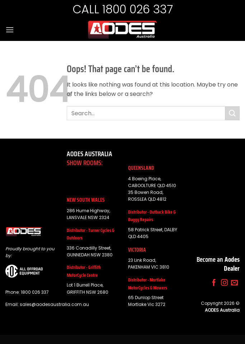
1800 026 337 (35, 292)
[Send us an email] (234, 283)
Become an (218, 264)
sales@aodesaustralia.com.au (54, 304)
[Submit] (232, 113)
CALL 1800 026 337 (122, 9)
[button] (9, 29)
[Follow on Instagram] (224, 283)
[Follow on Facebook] (214, 283)
